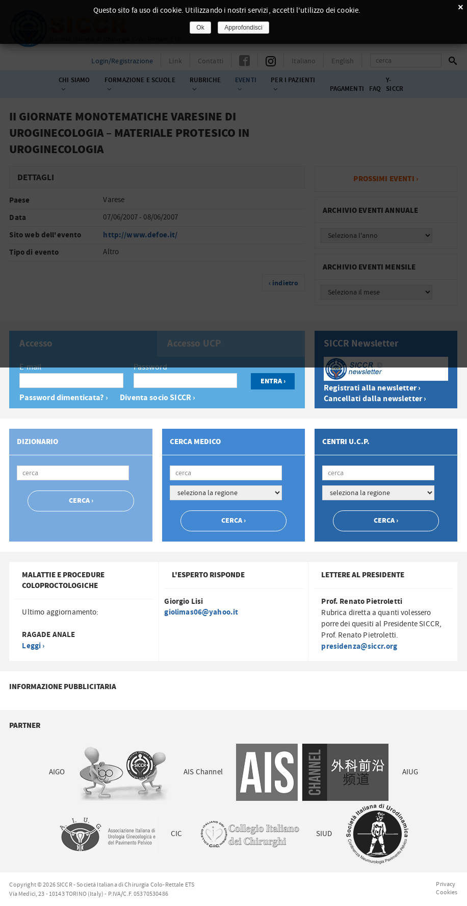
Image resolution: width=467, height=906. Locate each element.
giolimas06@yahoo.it (201, 612)
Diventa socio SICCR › (157, 398)
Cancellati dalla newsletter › (375, 399)
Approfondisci (243, 27)
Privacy (445, 884)
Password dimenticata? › (63, 398)
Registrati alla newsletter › (372, 388)
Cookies (446, 892)
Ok (200, 27)
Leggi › (33, 646)
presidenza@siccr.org (359, 646)
